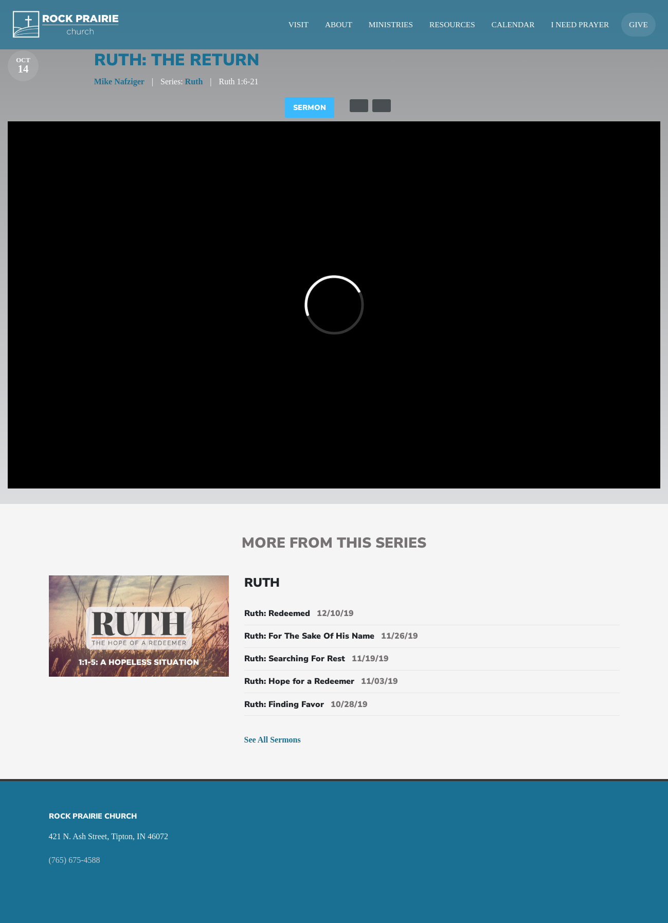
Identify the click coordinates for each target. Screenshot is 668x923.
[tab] (359, 105)
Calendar (513, 24)
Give (638, 24)
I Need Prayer (580, 24)
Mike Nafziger (119, 81)
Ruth (194, 81)
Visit (298, 24)
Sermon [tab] (309, 107)
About (338, 24)
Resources (452, 24)
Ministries (391, 24)
